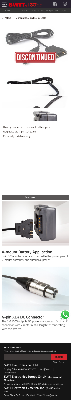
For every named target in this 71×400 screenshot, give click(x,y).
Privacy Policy (58, 362)
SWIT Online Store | (31, 10)
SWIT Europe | (48, 10)
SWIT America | (62, 10)
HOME (7, 10)
